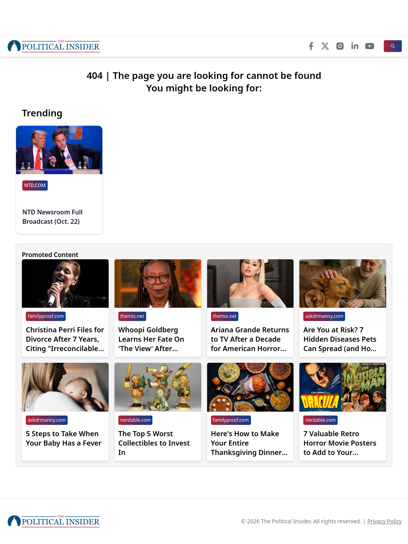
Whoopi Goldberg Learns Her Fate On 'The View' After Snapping (151, 339)
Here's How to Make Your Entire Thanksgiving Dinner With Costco (246, 443)
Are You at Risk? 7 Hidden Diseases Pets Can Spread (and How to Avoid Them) (339, 339)
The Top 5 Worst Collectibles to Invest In (154, 443)
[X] (325, 46)
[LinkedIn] (355, 46)
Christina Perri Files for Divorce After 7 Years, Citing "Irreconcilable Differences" (65, 339)
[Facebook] (311, 46)
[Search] (393, 46)
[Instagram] (340, 46)
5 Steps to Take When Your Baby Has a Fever (64, 438)
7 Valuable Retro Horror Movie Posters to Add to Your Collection (339, 443)
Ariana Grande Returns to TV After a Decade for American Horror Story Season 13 (250, 339)
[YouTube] (369, 46)
